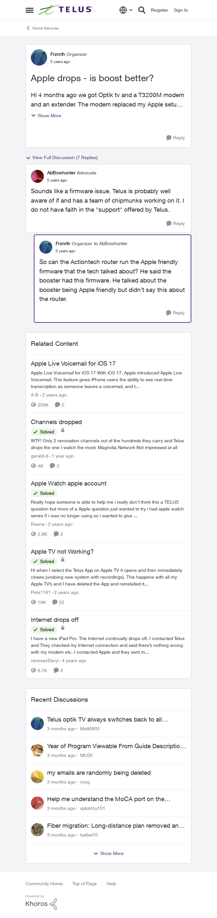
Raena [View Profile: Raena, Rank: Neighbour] (38, 524)
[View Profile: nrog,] (37, 776)
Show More (46, 115)
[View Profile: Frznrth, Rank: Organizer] (39, 57)
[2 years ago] (53, 394)
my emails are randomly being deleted (99, 772)
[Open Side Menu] (29, 10)
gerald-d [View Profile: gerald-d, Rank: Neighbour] (39, 456)
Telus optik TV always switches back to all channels (104, 719)
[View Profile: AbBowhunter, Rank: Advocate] (37, 176)
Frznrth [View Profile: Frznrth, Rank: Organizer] (57, 54)
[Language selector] (126, 10)
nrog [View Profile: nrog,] (85, 781)
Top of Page (84, 883)
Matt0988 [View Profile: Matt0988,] (90, 728)
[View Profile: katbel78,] (37, 829)
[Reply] (175, 137)
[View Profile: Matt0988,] (37, 723)
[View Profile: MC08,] (37, 750)
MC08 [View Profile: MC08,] (86, 755)
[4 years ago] (73, 660)
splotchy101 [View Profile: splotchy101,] (92, 808)
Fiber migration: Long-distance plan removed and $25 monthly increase (114, 826)
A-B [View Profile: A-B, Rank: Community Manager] (35, 394)
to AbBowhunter (110, 243)
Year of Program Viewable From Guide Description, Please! (116, 746)
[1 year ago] (61, 455)
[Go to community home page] (66, 10)
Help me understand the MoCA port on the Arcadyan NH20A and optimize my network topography (106, 799)
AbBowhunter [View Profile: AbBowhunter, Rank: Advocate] (61, 172)
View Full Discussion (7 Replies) (62, 157)
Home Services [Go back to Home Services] (42, 28)
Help (111, 883)
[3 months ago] (61, 728)
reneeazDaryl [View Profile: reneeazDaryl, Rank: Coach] (44, 660)
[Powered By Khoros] (108, 902)
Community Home (44, 883)
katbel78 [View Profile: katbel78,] (89, 834)
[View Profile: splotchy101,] (37, 803)
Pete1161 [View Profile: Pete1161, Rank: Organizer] (41, 592)
